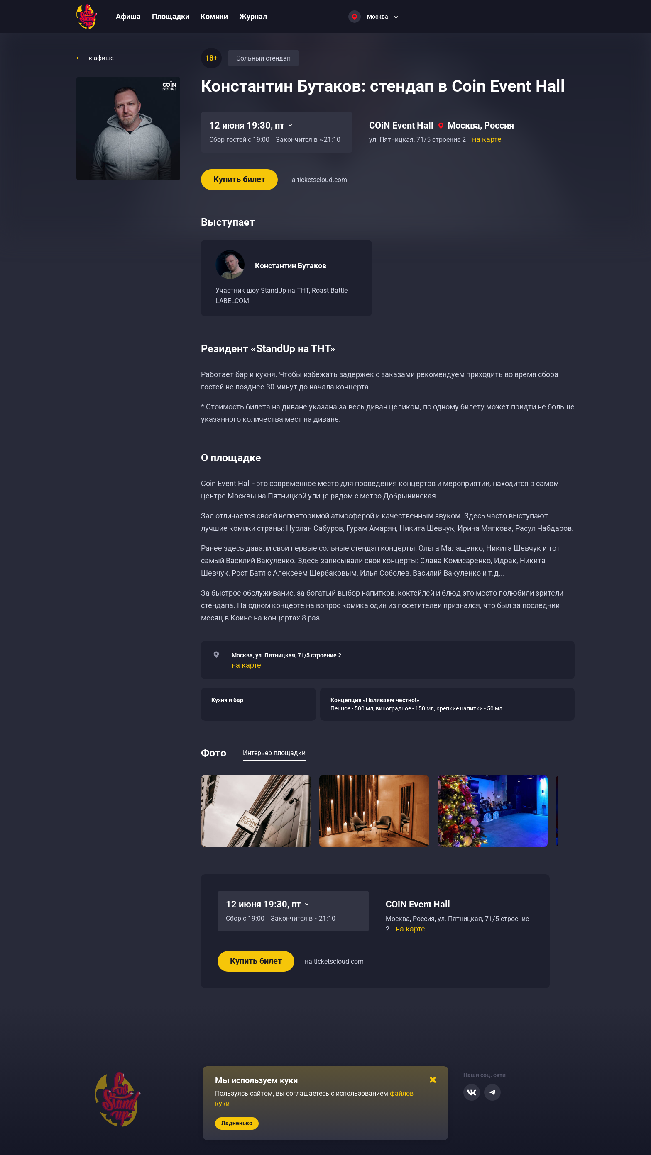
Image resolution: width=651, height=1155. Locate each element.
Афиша (128, 16)
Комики (214, 16)
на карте (487, 139)
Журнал (253, 16)
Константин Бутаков (290, 265)
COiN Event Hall (401, 125)
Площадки (170, 16)
